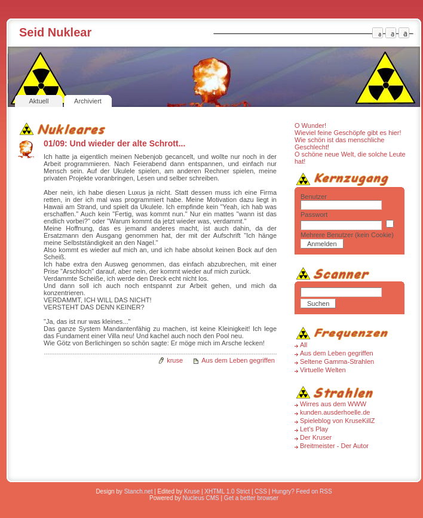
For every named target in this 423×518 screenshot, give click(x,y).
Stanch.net (138, 491)
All (303, 344)
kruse (175, 360)
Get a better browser (251, 498)
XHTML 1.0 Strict (227, 491)
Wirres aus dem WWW (333, 403)
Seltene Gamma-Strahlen (337, 361)
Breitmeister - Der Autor (334, 445)
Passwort (314, 214)
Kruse (192, 491)
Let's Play (314, 429)
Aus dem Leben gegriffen (238, 360)
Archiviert (88, 101)
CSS (261, 491)
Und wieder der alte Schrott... (128, 143)
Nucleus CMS (201, 498)
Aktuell (38, 101)
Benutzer (314, 196)
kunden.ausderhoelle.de (335, 412)
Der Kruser (316, 437)
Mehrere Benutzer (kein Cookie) (347, 234)
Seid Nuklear (55, 32)
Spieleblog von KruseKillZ (337, 420)
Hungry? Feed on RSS (302, 491)
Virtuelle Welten (323, 369)
